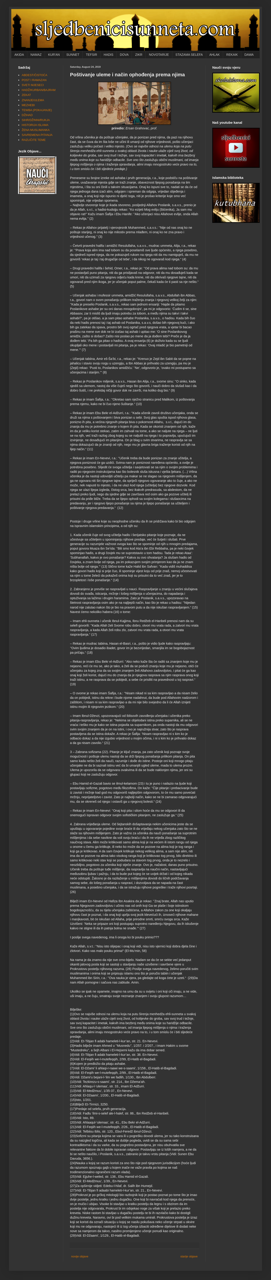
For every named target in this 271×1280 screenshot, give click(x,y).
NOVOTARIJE (159, 54)
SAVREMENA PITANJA (37, 135)
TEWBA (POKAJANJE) (37, 110)
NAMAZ (36, 54)
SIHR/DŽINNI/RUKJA (36, 120)
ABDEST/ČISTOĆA (34, 75)
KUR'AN (54, 54)
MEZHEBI (28, 105)
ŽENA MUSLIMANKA (36, 130)
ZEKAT (26, 95)
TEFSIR (91, 54)
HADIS (108, 54)
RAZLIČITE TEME (34, 140)
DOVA (124, 54)
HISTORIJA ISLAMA (35, 125)
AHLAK (214, 54)
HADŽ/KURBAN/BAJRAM (39, 90)
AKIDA (19, 54)
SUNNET (72, 54)
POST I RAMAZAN (34, 80)
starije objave (189, 1256)
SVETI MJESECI (33, 85)
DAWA (249, 54)
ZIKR (138, 54)
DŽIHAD (27, 115)
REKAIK (232, 54)
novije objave (79, 1256)
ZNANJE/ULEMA (33, 100)
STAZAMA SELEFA (189, 54)
